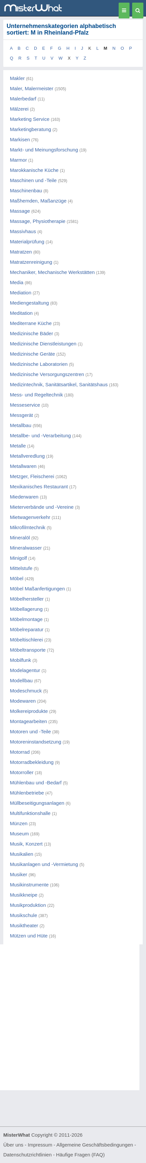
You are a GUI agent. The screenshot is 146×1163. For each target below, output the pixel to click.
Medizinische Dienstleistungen (43, 343)
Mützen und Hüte (28, 935)
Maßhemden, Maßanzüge (38, 200)
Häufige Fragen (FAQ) (80, 1154)
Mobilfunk (20, 660)
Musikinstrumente (29, 884)
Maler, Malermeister (31, 88)
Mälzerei (19, 109)
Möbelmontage (26, 619)
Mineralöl (20, 537)
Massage (20, 211)
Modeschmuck (26, 690)
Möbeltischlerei (26, 639)
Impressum (40, 1145)
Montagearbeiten (28, 721)
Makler (17, 78)
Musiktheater (24, 925)
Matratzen (21, 252)
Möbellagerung (26, 609)
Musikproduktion (28, 905)
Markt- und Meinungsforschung (44, 149)
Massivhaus (23, 231)
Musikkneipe (23, 895)
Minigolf (18, 558)
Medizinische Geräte (32, 354)
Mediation (20, 292)
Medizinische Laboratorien (39, 364)
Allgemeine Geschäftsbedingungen (94, 1145)
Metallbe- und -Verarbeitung (40, 435)
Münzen (18, 823)
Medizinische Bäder (31, 333)
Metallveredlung (27, 456)
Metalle (18, 445)
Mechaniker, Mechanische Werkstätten (52, 272)
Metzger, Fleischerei (32, 476)
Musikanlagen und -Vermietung (44, 864)
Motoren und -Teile (30, 731)
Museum (19, 833)
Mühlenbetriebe (27, 793)
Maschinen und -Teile (33, 180)
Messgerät (21, 415)
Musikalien (21, 854)
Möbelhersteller (27, 599)
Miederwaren (24, 497)
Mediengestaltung (29, 303)
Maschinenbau (26, 190)
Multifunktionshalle (30, 813)
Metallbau (20, 425)
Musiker (18, 874)
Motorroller (22, 772)
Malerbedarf (23, 98)
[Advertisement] (73, 1017)
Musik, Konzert (26, 844)
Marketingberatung (30, 129)
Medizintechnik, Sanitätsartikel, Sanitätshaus (59, 384)
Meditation (21, 313)
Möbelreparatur (27, 629)
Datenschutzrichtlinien (27, 1154)
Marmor (18, 160)
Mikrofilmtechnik (27, 527)
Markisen (20, 139)
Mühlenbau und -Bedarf (36, 782)
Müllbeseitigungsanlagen (37, 803)
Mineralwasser (26, 548)
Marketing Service (29, 119)
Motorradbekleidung (32, 762)
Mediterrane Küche (31, 323)
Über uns (13, 1145)
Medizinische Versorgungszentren (47, 374)
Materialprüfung (27, 241)
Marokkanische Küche (34, 170)
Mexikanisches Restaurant (39, 486)
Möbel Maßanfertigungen (37, 588)
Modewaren (23, 701)
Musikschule (23, 915)
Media (16, 282)
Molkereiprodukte (29, 711)
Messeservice (25, 405)
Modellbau (21, 680)
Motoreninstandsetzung (35, 741)
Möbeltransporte (27, 650)
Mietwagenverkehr (30, 517)
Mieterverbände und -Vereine (41, 507)
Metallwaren (23, 466)
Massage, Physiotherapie (37, 221)
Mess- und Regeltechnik (36, 394)
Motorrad (20, 752)
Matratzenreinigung (31, 262)
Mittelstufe (21, 568)
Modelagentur (25, 670)
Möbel (16, 578)
